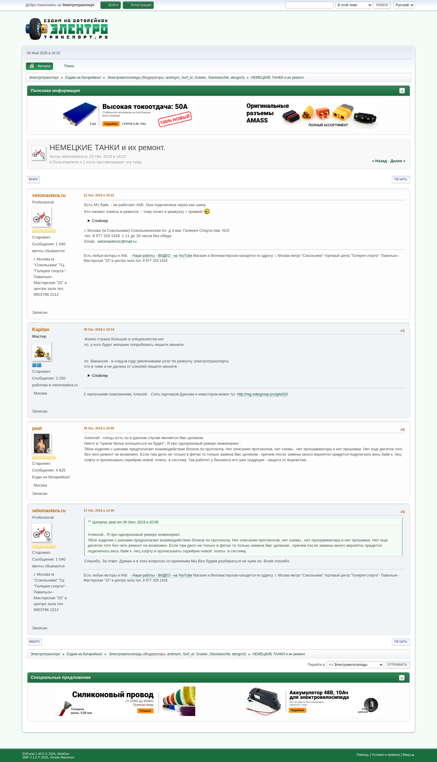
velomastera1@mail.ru (117, 241)
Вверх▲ (409, 754)
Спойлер (100, 221)
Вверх (34, 641)
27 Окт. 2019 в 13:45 (99, 510)
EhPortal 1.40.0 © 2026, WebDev (45, 754)
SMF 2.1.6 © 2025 (35, 757)
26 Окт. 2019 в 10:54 (99, 329)
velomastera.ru (49, 195)
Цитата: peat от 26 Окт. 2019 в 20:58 (125, 522)
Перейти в (316, 665)
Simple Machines (62, 757)
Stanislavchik (218, 77)
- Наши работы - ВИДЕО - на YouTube (161, 256)
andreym (173, 77)
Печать (400, 179)
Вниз (33, 179)
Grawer (200, 77)
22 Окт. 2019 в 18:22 (99, 195)
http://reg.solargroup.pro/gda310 (262, 394)
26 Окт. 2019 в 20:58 (99, 428)
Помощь (363, 754)
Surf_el (187, 77)
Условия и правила (386, 754)
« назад (379, 161)
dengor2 (237, 77)
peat (37, 428)
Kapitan (40, 329)
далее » (397, 161)
